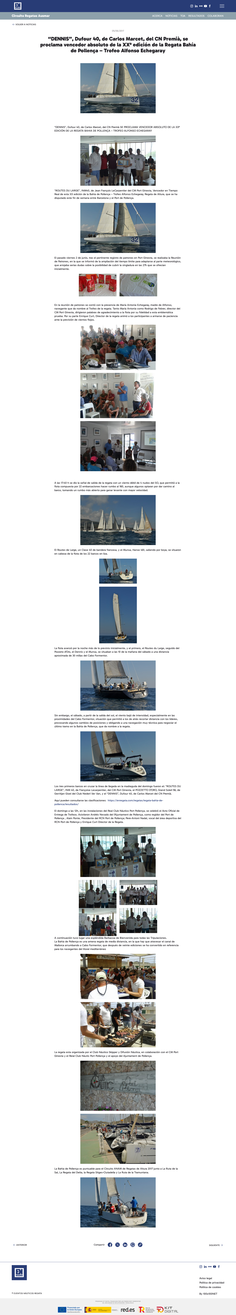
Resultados (196, 15)
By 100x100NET (208, 1293)
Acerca (157, 15)
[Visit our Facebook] (209, 6)
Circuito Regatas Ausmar (31, 16)
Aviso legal (205, 1278)
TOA (182, 15)
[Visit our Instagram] (191, 6)
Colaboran (215, 15)
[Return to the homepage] (19, 1272)
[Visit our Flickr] (200, 6)
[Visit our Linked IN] (196, 6)
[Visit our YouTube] (205, 6)
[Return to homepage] (18, 6)
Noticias (171, 15)
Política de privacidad (211, 1282)
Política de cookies (210, 1287)
